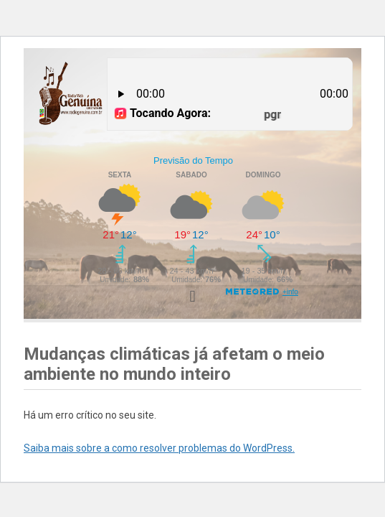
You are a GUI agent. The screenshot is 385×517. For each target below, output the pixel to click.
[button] (192, 296)
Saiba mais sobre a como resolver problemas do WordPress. (159, 448)
